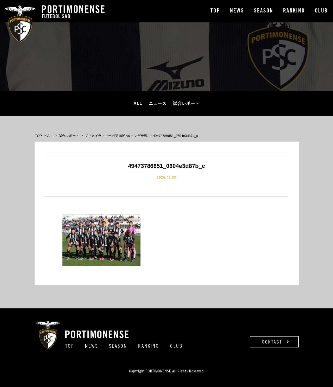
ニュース (157, 103)
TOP (215, 11)
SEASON (263, 11)
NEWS (237, 11)
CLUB (321, 11)
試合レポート (186, 103)
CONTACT (275, 342)
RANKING (294, 11)
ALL (137, 103)
